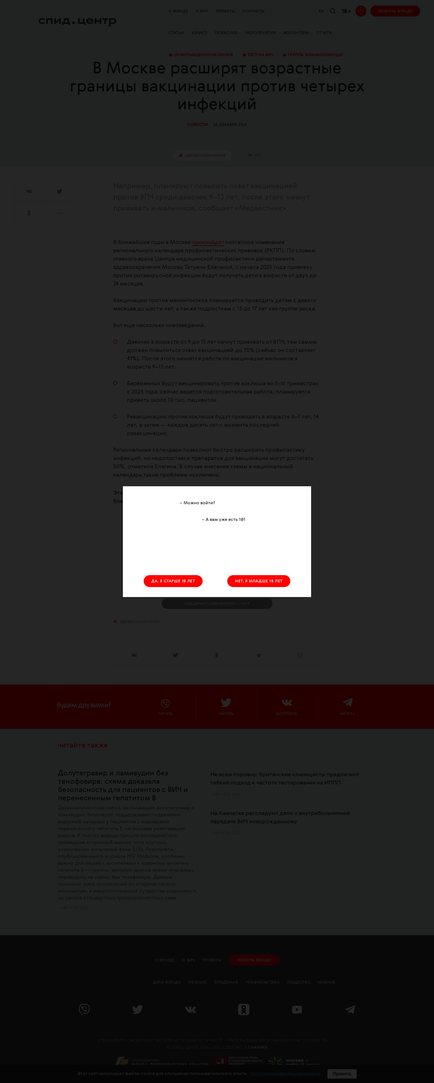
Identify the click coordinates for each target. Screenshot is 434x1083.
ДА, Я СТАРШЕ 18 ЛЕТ (173, 581)
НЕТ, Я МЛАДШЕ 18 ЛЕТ (259, 581)
